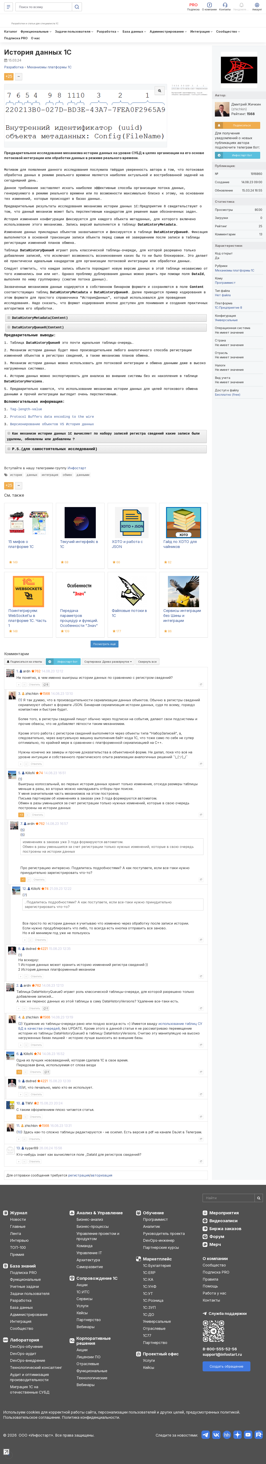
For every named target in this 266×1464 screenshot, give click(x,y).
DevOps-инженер (159, 1240)
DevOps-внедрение (27, 1360)
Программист (225, 283)
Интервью (19, 1240)
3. (19, 693)
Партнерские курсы (161, 1247)
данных (32, 475)
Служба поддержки (228, 1313)
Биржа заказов (225, 1228)
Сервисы (84, 1299)
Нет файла (223, 295)
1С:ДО (148, 1314)
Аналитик (151, 1226)
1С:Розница (153, 1300)
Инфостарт (77, 468)
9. (19, 1081)
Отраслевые (87, 1364)
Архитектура (88, 1260)
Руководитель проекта (164, 1233)
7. (21, 824)
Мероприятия (224, 1212)
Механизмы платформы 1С (234, 270)
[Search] (233, 1198)
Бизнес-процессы (92, 1226)
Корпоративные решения (93, 1341)
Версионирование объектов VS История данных (52, 424)
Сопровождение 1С (97, 1278)
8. (19, 949)
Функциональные (25, 1279)
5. (19, 773)
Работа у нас (214, 1293)
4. (19, 1017)
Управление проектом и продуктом (97, 1236)
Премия (17, 1254)
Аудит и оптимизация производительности (29, 1377)
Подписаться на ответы (24, 661)
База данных (21, 1307)
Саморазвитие (89, 1267)
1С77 (147, 1335)
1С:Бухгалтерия (157, 1265)
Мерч (215, 1244)
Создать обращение (226, 1366)
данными (82, 475)
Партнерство (88, 1320)
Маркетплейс (157, 1258)
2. (17, 985)
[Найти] (259, 1198)
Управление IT (89, 1253)
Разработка (20, 1300)
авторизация (101, 1175)
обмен (67, 475)
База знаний (23, 1266)
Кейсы (82, 1313)
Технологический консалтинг (36, 1367)
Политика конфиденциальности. (91, 1417)
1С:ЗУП (149, 1307)
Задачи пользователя (29, 1293)
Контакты (211, 1300)
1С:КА (148, 1279)
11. (18, 1126)
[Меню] (8, 6)
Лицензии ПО (88, 1357)
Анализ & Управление (99, 1212)
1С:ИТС (83, 1292)
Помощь (210, 1286)
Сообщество (21, 1328)
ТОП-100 (18, 1247)
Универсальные (226, 320)
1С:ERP (149, 1272)
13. (18, 1148)
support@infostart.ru (222, 1354)
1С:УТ (148, 1293)
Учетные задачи (24, 1286)
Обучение (153, 1212)
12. (24, 889)
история (16, 475)
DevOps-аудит (23, 1353)
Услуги (82, 1306)
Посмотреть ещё (104, 644)
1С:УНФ (149, 1286)
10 (19, 1132)
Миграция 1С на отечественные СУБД (29, 1389)
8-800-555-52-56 (220, 1349)
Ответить (34, 684)
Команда (84, 1246)
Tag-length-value (26, 409)
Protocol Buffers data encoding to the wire (52, 417)
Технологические (91, 1378)
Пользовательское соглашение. (32, 1417)
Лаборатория (24, 1339)
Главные (17, 1226)
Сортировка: (108, 661)
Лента (15, 1233)
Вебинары (85, 1327)
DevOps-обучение (26, 1346)
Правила (210, 1279)
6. (17, 1054)
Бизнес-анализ (89, 1219)
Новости (18, 1219)
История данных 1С (38, 52)
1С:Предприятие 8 (228, 308)
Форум (216, 1236)
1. (17, 671)
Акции (81, 1285)
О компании (215, 1258)
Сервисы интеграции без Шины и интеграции (182, 615)
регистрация (78, 1175)
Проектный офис (161, 1353)
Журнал (18, 1212)
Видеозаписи (223, 1220)
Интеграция (20, 1321)
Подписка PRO (23, 1272)
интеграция (50, 475)
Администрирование (29, 1314)
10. (18, 1103)
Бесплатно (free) (227, 395)
